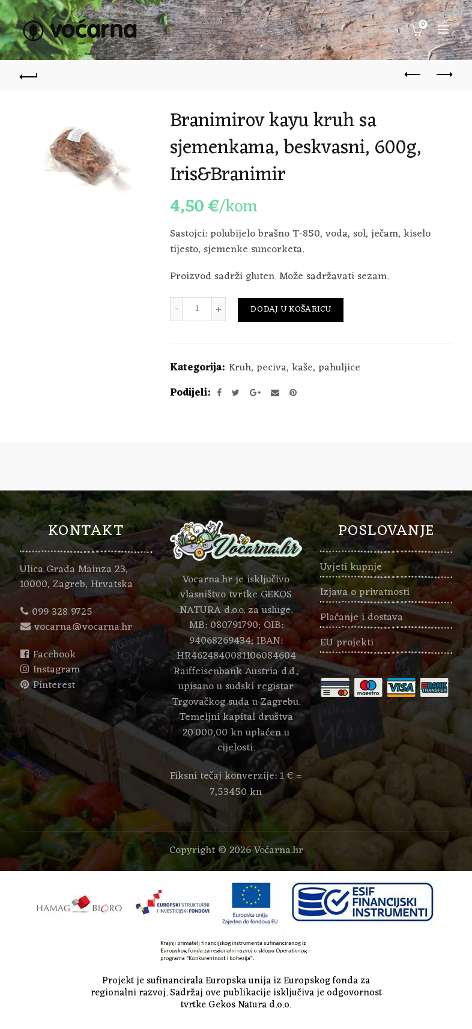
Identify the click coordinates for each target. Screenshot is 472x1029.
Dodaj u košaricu (290, 309)
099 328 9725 (62, 612)
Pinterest (54, 686)
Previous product (413, 74)
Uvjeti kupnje (351, 567)
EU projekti (347, 643)
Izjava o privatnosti (365, 593)
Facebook (54, 655)
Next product (443, 74)
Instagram (56, 670)
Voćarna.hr (278, 851)
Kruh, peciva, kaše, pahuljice (294, 368)
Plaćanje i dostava (361, 618)
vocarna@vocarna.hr (83, 627)
